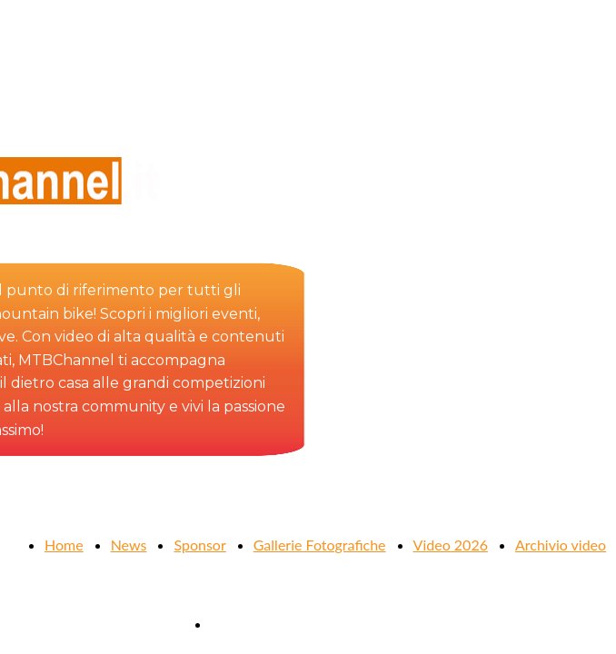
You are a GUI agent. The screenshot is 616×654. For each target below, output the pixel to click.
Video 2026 (450, 544)
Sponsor (199, 544)
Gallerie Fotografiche (319, 544)
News (129, 544)
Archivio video (560, 544)
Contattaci (243, 623)
